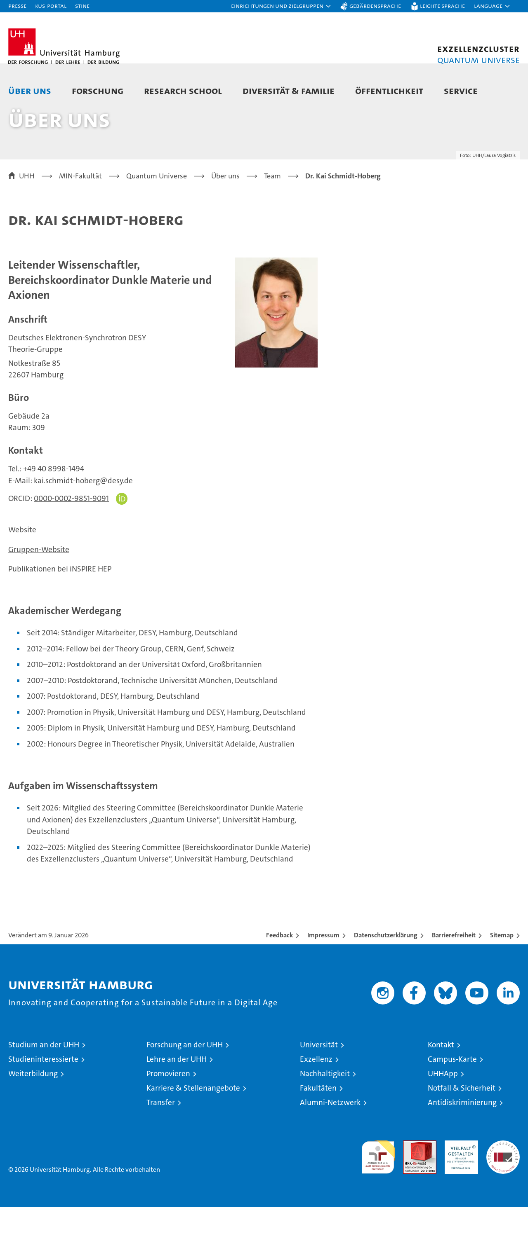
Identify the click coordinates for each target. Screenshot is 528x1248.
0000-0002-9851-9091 (71, 539)
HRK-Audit (459, 1186)
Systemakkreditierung (503, 1186)
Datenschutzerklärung (385, 976)
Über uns (29, 90)
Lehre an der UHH (176, 1100)
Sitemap (502, 976)
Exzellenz (316, 1100)
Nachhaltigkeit (325, 1115)
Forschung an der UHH (184, 1086)
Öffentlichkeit (389, 90)
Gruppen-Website (38, 590)
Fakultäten (318, 1129)
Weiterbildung (33, 1115)
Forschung (97, 90)
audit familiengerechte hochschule (378, 1195)
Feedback (279, 976)
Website (22, 571)
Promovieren (168, 1115)
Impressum (323, 976)
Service (461, 90)
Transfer (160, 1143)
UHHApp (443, 1115)
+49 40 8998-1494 (53, 510)
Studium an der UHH (43, 1086)
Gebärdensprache (375, 5)
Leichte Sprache (442, 5)
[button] (281, 6)
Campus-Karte (452, 1100)
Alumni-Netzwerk (330, 1143)
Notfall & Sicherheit (461, 1129)
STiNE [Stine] (82, 5)
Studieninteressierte (43, 1100)
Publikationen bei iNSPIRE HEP (59, 610)
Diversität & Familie (289, 90)
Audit (411, 1186)
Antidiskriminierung (462, 1143)
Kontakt (441, 1086)
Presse (17, 5)
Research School (183, 90)
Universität (319, 1086)
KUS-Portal (50, 5)
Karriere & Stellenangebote (193, 1129)
